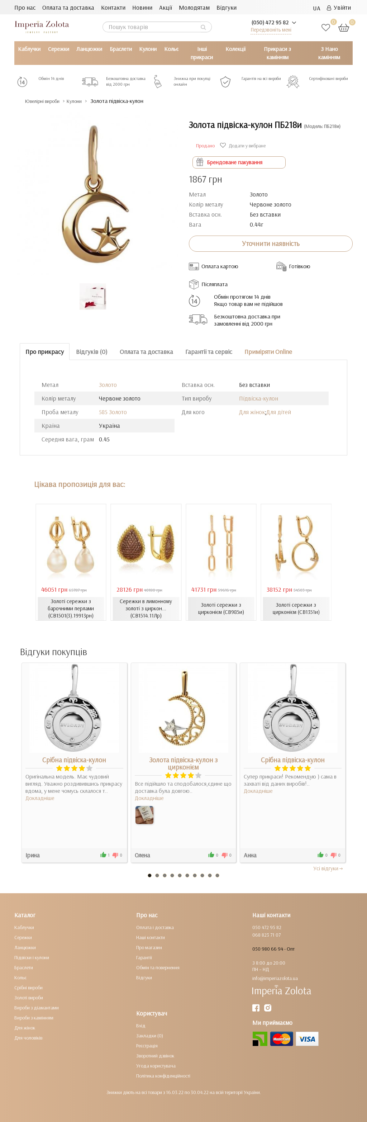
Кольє (171, 48)
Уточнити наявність (271, 243)
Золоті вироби (28, 997)
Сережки (58, 48)
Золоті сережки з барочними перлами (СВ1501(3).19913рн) (71, 608)
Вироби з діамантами (36, 1007)
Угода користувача (156, 1065)
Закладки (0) (149, 1035)
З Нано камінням (329, 53)
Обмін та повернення (158, 967)
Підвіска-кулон (258, 398)
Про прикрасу (44, 351)
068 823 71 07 (266, 934)
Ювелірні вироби (48, 101)
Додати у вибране (244, 145)
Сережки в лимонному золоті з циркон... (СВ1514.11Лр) (146, 608)
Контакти (113, 7)
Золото (108, 384)
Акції (165, 7)
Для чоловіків (28, 1037)
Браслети (121, 48)
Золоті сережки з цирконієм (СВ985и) (221, 608)
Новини (142, 7)
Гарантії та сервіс (208, 351)
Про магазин (149, 947)
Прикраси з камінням (277, 53)
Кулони (148, 48)
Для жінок (252, 412)
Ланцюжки (89, 48)
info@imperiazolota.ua (275, 978)
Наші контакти (150, 937)
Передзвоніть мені (271, 29)
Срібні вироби (28, 987)
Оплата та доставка (68, 7)
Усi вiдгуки (328, 867)
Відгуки (226, 7)
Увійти (339, 7)
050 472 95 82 (266, 927)
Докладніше (39, 797)
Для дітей (278, 412)
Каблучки (29, 48)
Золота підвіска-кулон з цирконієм (183, 763)
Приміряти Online (268, 351)
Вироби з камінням (33, 1017)
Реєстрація (147, 1045)
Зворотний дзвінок (155, 1055)
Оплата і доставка (155, 927)
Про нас (24, 7)
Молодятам (194, 7)
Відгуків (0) (92, 351)
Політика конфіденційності (163, 1075)
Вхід (141, 1025)
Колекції (235, 48)
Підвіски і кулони (31, 957)
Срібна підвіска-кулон (74, 759)
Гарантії (144, 957)
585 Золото (113, 412)
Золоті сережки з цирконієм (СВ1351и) (296, 608)
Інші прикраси (202, 53)
